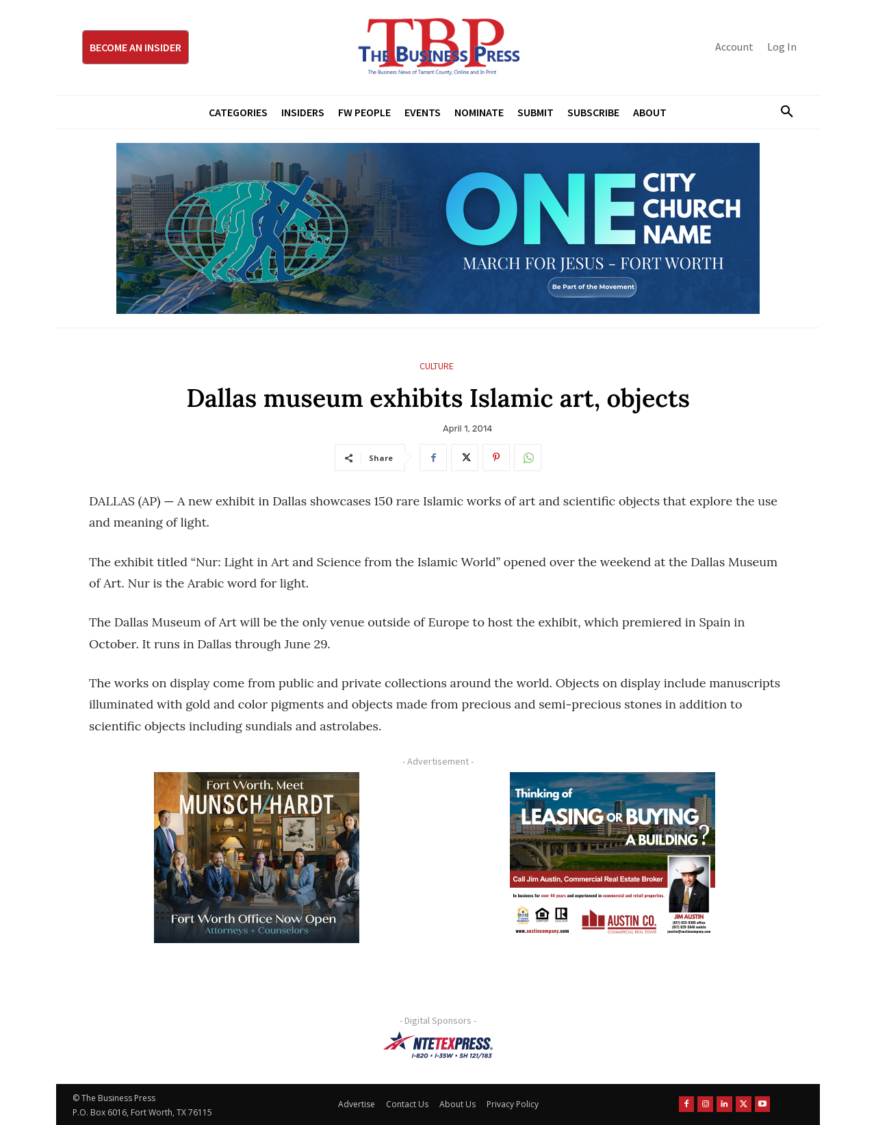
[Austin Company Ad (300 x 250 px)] (612, 857)
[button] (781, 112)
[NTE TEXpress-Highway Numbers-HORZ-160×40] (438, 1045)
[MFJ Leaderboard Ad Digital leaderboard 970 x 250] (438, 228)
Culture (436, 366)
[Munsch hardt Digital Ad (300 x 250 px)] (256, 857)
